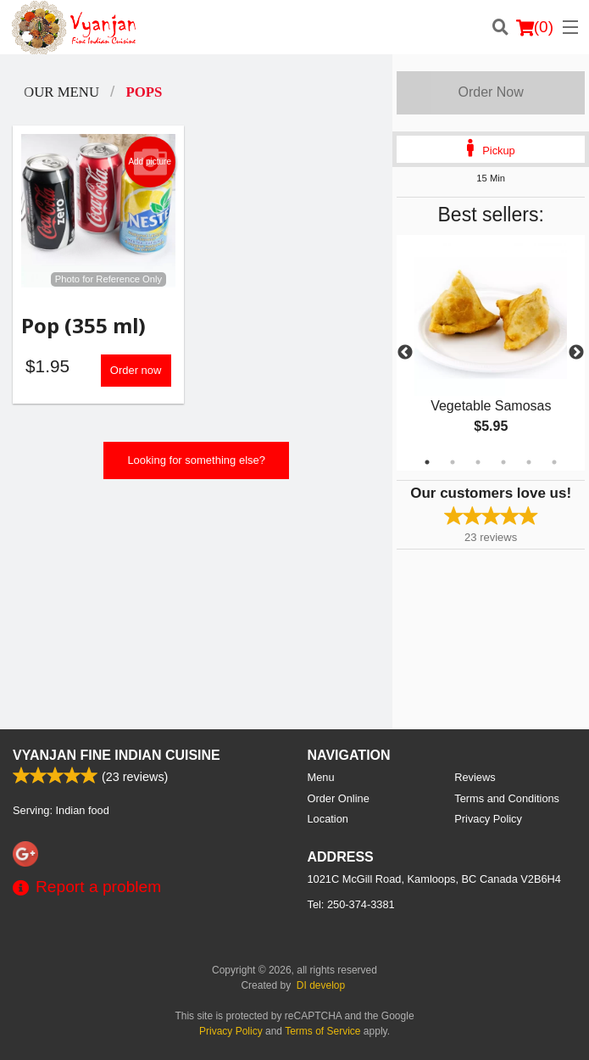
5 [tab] (528, 462)
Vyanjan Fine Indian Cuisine (116, 755)
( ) (534, 27)
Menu (321, 777)
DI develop (321, 985)
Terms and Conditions (506, 798)
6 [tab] (554, 462)
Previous (405, 352)
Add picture (149, 162)
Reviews (474, 777)
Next (576, 352)
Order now (136, 370)
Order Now (490, 92)
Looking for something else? (196, 460)
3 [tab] (478, 462)
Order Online (339, 798)
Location (328, 818)
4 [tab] (503, 462)
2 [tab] (452, 462)
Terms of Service (322, 1031)
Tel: (351, 904)
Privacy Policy (488, 818)
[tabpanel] (491, 352)
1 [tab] (427, 462)
